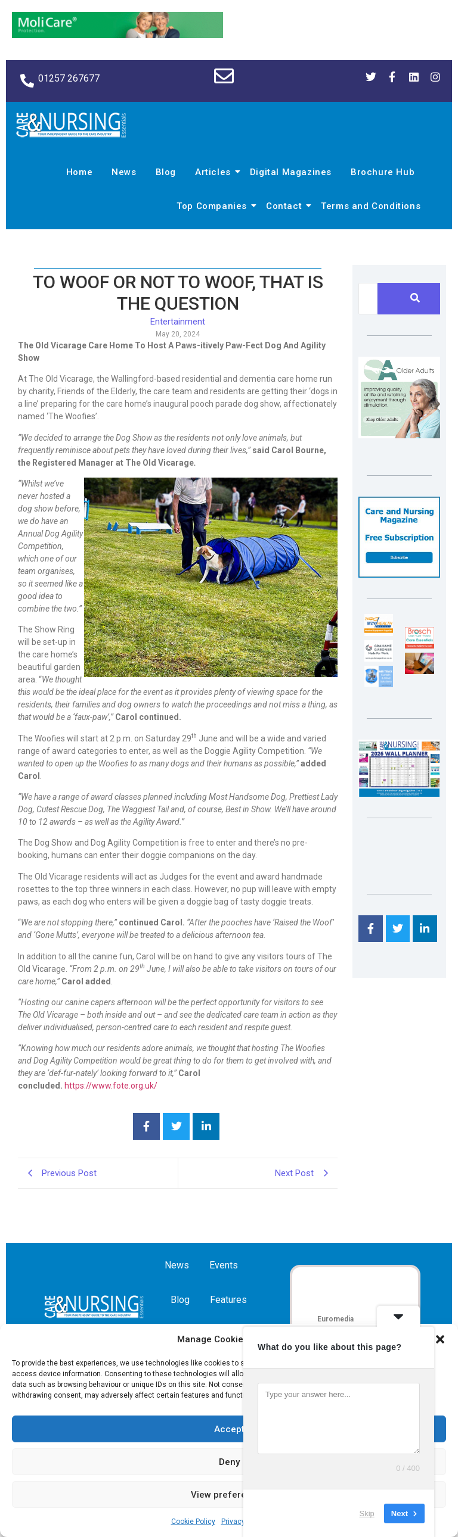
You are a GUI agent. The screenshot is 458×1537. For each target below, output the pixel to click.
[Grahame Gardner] (378, 658)
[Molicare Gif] (117, 34)
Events (223, 1265)
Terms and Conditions (370, 206)
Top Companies (213, 206)
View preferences (229, 1494)
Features (228, 1299)
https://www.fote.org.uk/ (110, 1085)
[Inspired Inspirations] (419, 670)
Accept (229, 1429)
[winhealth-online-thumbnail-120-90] (378, 632)
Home (79, 172)
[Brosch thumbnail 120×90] (419, 645)
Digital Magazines (291, 172)
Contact (285, 206)
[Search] (367, 298)
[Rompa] (399, 435)
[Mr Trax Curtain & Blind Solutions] (378, 684)
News (124, 172)
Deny (229, 1462)
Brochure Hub (382, 172)
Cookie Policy (193, 1521)
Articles (214, 172)
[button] (440, 1339)
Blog (166, 172)
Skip (367, 1512)
